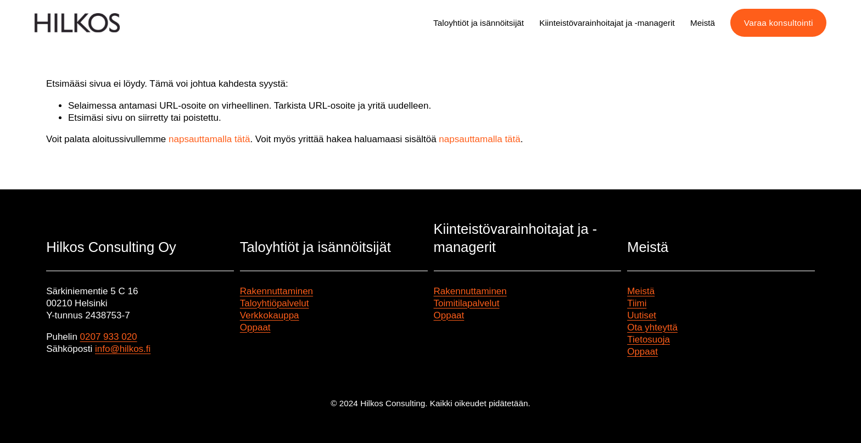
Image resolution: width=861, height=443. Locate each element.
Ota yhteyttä (652, 327)
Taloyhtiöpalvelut (274, 303)
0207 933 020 (108, 337)
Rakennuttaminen (276, 291)
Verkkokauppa (269, 315)
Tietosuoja (648, 339)
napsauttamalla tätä (209, 139)
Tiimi (636, 303)
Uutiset (641, 315)
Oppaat (255, 327)
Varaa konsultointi (778, 22)
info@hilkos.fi (122, 349)
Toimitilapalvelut (467, 303)
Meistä (641, 291)
